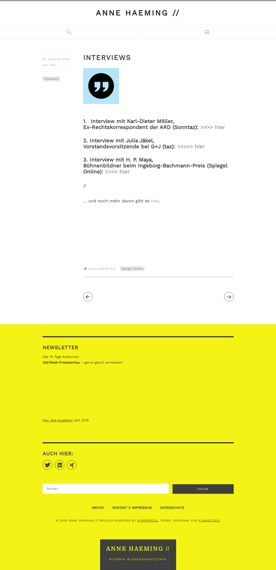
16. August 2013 (56, 59)
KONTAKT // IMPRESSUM (132, 508)
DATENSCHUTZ (172, 508)
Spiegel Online (132, 268)
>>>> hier (212, 127)
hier (155, 200)
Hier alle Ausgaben (58, 420)
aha (52, 65)
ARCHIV (98, 508)
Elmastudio (209, 520)
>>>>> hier (191, 147)
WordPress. (148, 520)
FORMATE (51, 79)
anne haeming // (138, 12)
